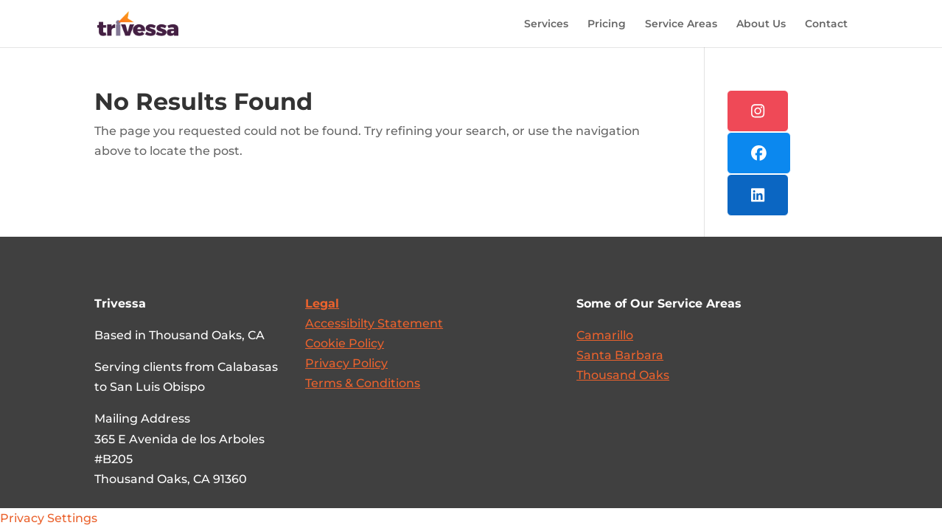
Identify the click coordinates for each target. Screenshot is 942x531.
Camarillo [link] (604, 335)
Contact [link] (826, 24)
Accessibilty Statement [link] (374, 323)
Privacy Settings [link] (48, 518)
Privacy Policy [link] (346, 363)
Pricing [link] (606, 24)
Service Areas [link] (681, 24)
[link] (134, 22)
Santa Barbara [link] (619, 355)
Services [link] (546, 24)
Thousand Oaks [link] (622, 375)
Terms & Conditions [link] (362, 383)
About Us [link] (761, 24)
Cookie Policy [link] (344, 343)
